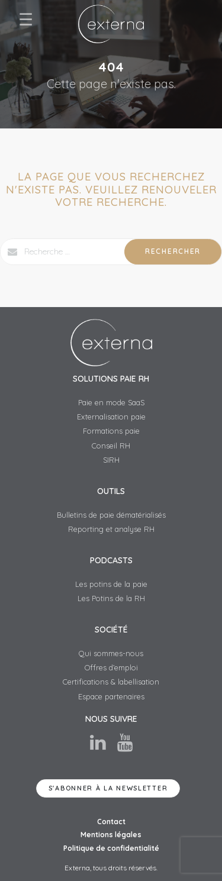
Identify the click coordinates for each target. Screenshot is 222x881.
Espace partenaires (111, 696)
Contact (111, 821)
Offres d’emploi (111, 667)
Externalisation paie (111, 416)
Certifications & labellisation (111, 681)
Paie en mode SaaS (111, 402)
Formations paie (111, 430)
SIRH (111, 459)
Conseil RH (111, 445)
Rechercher (173, 251)
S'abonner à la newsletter (108, 788)
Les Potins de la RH (111, 598)
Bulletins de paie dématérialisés (111, 514)
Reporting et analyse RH (111, 529)
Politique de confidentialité (111, 848)
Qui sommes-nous (111, 653)
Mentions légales (111, 834)
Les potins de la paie (111, 584)
